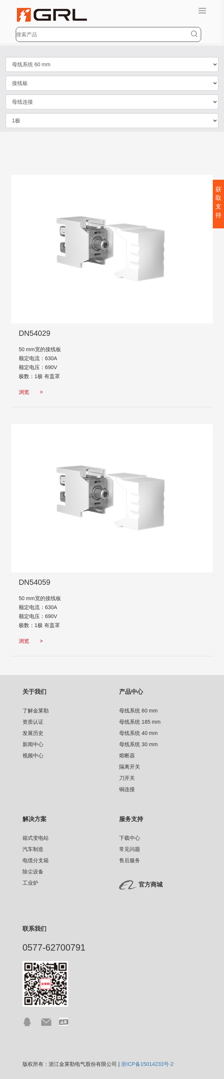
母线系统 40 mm (138, 733)
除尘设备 (32, 872)
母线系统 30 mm (138, 744)
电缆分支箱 (35, 860)
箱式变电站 (35, 838)
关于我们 (34, 692)
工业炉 (30, 883)
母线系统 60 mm (138, 711)
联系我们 (34, 928)
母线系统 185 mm (139, 722)
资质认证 (32, 722)
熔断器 (127, 756)
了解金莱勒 (35, 711)
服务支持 (131, 819)
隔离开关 (129, 767)
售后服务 (129, 860)
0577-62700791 (53, 947)
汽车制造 (32, 849)
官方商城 (151, 885)
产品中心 (131, 692)
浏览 (31, 392)
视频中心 (32, 756)
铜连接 (127, 789)
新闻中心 (32, 744)
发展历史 (32, 733)
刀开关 (127, 778)
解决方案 (34, 819)
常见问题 (129, 849)
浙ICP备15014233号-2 (147, 1064)
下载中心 (129, 838)
